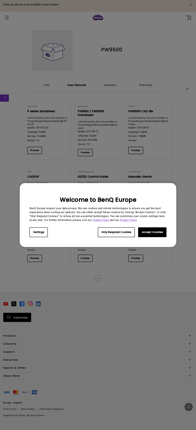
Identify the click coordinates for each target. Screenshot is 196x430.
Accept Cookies (152, 232)
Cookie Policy (100, 220)
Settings (38, 232)
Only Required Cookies (116, 232)
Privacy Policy (128, 220)
